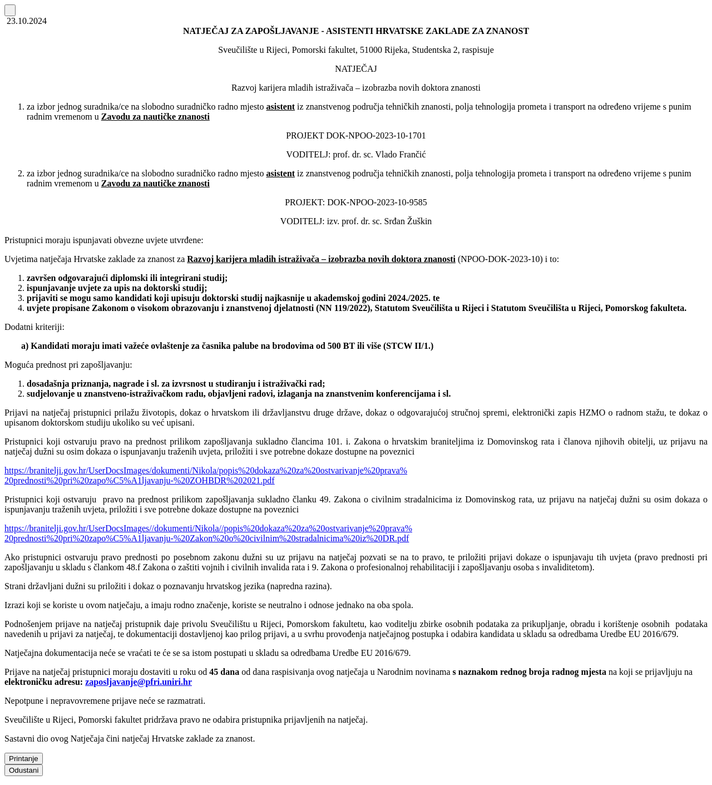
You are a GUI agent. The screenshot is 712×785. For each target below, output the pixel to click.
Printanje (23, 758)
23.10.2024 (25, 21)
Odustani (23, 770)
